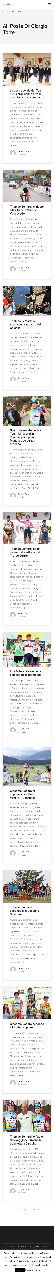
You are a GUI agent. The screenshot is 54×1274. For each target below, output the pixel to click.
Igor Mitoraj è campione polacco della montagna (25, 673)
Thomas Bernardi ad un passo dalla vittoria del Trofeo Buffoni (25, 552)
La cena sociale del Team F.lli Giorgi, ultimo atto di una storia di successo (26, 94)
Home (5, 11)
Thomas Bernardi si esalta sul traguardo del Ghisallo (25, 324)
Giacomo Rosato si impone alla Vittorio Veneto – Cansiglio (22, 794)
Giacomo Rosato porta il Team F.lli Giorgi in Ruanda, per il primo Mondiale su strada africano (26, 437)
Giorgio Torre (23, 151)
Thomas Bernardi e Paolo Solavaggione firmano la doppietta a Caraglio (26, 1140)
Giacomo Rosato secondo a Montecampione (27, 1025)
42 (34, 1209)
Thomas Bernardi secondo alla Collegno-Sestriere (25, 911)
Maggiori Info (32, 1270)
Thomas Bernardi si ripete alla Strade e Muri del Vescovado (27, 210)
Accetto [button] (20, 1270)
